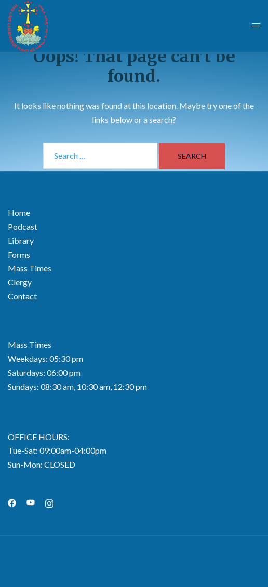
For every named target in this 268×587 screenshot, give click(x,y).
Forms (19, 255)
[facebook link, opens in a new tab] (12, 502)
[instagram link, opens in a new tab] (49, 502)
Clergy (20, 282)
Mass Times (29, 268)
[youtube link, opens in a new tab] (30, 502)
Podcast (22, 226)
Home (19, 212)
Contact (22, 296)
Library (21, 240)
